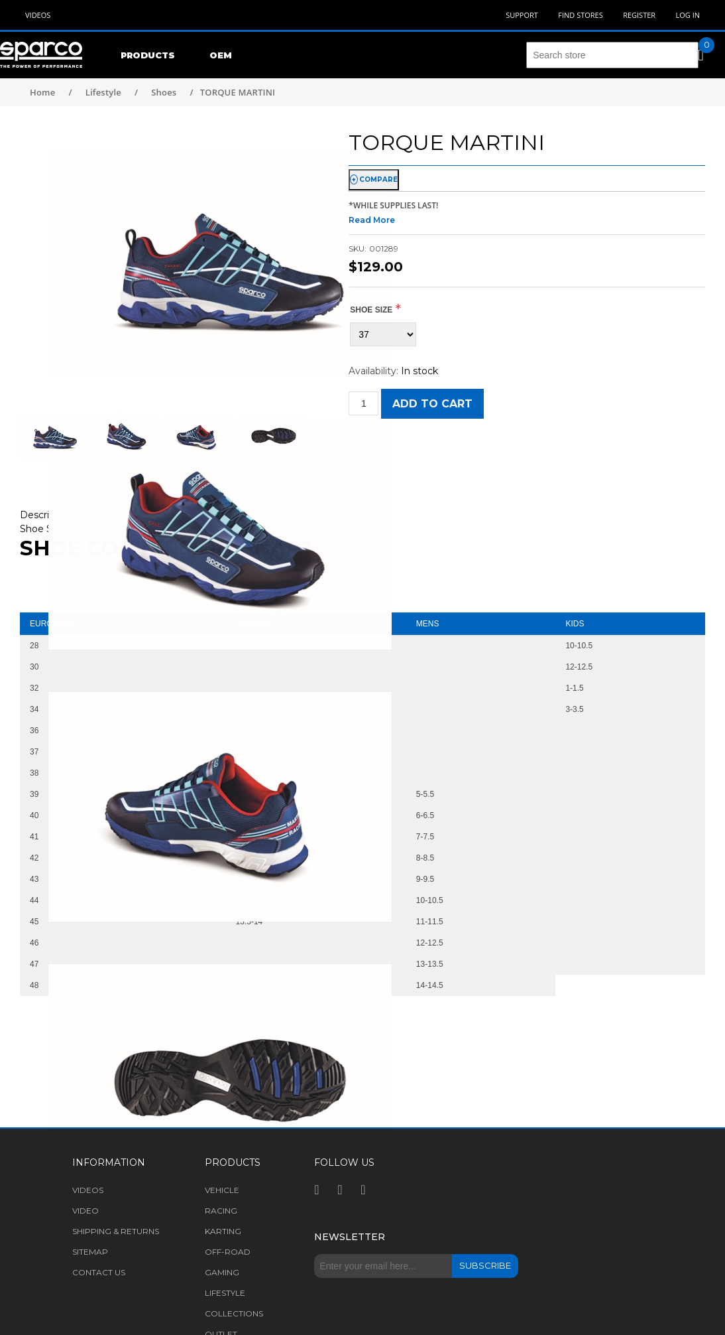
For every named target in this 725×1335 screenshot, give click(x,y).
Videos (37, 15)
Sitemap (90, 1252)
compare (378, 179)
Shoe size (371, 310)
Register (639, 15)
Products (148, 55)
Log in (687, 15)
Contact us (98, 1272)
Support (522, 15)
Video (85, 1211)
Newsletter (349, 1237)
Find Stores (580, 15)
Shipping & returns (115, 1231)
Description (46, 515)
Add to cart (432, 403)
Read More (372, 220)
